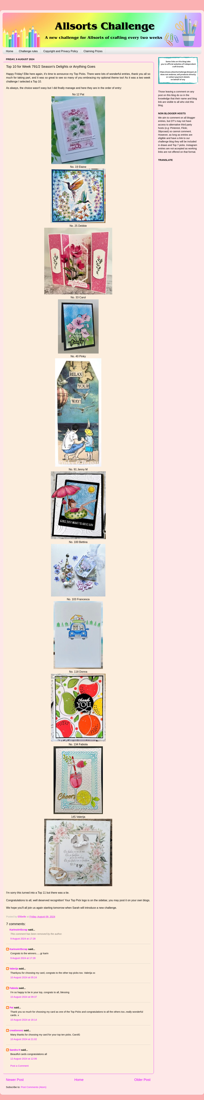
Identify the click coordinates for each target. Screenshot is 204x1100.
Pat (11, 1007)
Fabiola (14, 988)
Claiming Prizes (93, 51)
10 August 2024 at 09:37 (23, 997)
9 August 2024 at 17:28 (23, 938)
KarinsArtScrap (19, 929)
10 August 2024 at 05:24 (23, 977)
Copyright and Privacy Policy (60, 51)
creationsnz (16, 1030)
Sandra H (15, 1050)
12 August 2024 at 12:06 (23, 1058)
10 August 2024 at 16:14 (23, 1019)
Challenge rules (28, 51)
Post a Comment (19, 1065)
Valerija (14, 968)
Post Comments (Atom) (33, 1087)
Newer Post (15, 1080)
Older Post (142, 1080)
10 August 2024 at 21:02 (23, 1039)
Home (9, 51)
